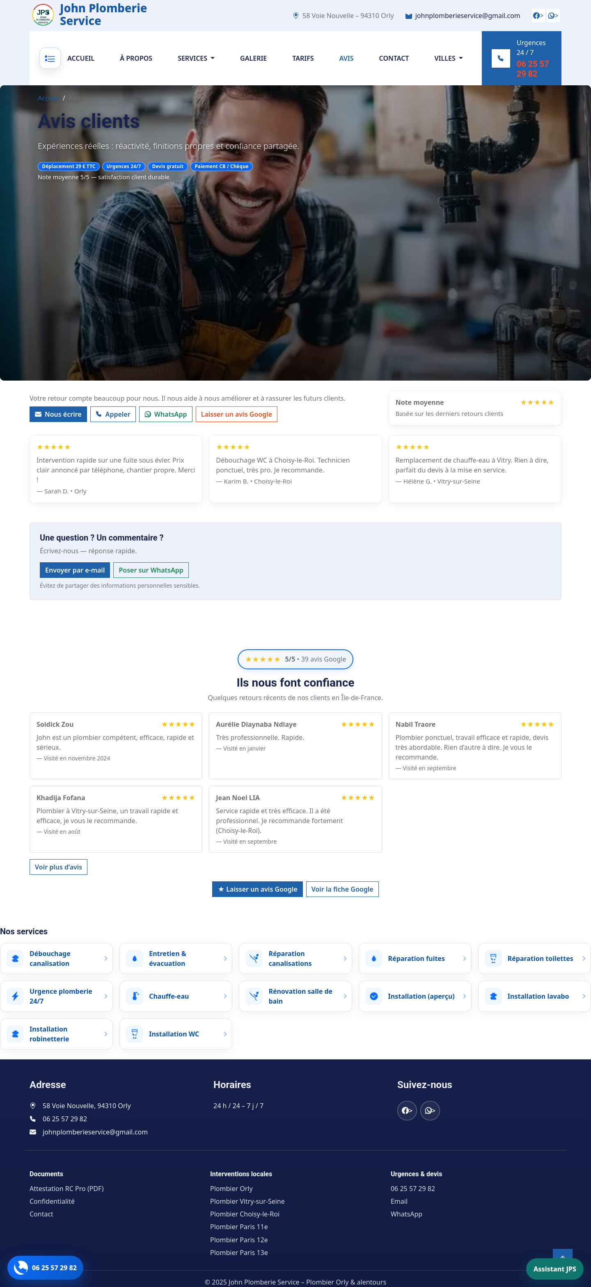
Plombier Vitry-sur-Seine (247, 1201)
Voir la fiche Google (342, 889)
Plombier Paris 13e (239, 1252)
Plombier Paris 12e (239, 1239)
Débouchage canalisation (50, 958)
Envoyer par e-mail (75, 579)
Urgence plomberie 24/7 (61, 996)
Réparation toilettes (540, 958)
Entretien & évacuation (167, 958)
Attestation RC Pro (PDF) (66, 1188)
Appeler (113, 424)
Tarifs (304, 63)
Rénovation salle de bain (300, 996)
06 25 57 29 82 (528, 74)
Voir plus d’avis (58, 867)
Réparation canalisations (290, 958)
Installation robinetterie (49, 1034)
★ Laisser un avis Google (257, 889)
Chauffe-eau (169, 996)
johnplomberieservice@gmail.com (467, 15)
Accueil (82, 63)
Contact (395, 63)
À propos (137, 63)
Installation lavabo (538, 996)
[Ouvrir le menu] (51, 63)
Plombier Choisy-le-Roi (244, 1214)
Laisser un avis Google (236, 424)
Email (399, 1201)
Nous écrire (58, 424)
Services (194, 63)
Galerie (255, 63)
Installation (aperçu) (421, 996)
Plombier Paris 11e (239, 1227)
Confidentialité (52, 1201)
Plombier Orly (231, 1188)
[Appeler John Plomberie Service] (45, 1268)
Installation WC (174, 1033)
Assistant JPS (555, 1268)
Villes (446, 63)
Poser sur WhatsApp (151, 579)
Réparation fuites (416, 958)
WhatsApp (165, 424)
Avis (348, 63)
